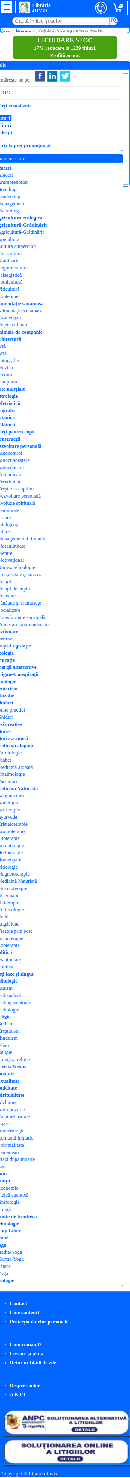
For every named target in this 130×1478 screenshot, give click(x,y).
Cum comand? (26, 1344)
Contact (18, 1303)
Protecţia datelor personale (39, 1322)
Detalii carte (19, 176)
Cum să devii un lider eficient (36, 97)
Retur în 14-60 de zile (33, 1363)
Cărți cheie (76, 130)
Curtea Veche (76, 123)
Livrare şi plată (26, 1353)
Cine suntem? (25, 1312)
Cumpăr (23, 163)
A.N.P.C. (19, 1394)
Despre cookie (25, 1385)
